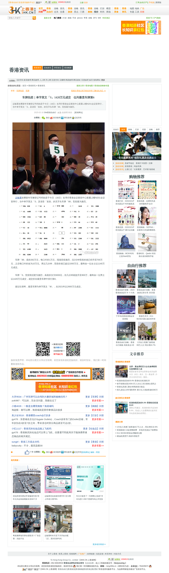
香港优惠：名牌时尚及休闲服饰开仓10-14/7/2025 (146, 204)
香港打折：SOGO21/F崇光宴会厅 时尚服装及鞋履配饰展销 (125, 204)
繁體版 (158, 2)
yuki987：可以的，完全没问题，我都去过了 (34, 400)
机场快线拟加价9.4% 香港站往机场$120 (133, 381)
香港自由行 (62, 569)
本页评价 (108, 554)
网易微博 (69, 80)
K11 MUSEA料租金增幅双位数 (129, 433)
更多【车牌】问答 (94, 396)
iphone (80, 18)
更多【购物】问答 (94, 406)
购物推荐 (136, 177)
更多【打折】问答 (94, 415)
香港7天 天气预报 (153, 18)
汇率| (138, 2)
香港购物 (79, 569)
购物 (69, 18)
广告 (142, 8)
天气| (146, 2)
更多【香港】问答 (94, 441)
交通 (62, 12)
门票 (82, 12)
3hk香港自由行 (50, 112)
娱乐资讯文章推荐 (122, 398)
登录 (86, 3)
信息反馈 (99, 554)
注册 (82, 3)
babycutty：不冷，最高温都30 (27, 445)
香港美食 (87, 569)
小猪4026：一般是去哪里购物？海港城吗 (33, 406)
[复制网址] (78, 112)
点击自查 (90, 563)
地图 (132, 8)
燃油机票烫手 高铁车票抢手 (128, 436)
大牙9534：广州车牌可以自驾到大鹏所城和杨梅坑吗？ (39, 396)
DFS (95, 18)
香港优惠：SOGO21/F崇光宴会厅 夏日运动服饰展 (125, 230)
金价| (142, 2)
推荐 (158, 129)
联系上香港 (63, 554)
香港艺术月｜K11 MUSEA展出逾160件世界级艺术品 (146, 319)
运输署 (18, 197)
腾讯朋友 (77, 80)
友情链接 (90, 554)
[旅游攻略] (120, 163)
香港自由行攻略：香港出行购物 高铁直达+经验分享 (125, 345)
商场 (108, 12)
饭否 (91, 80)
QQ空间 (20, 80)
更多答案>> (98, 400)
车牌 (27, 91)
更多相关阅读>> (99, 544)
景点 (76, 12)
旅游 (123, 129)
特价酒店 (106, 18)
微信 (45, 118)
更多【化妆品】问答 (93, 428)
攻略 (56, 8)
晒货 (108, 8)
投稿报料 (73, 554)
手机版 (151, 2)
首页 (41, 8)
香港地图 (89, 86)
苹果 (85, 18)
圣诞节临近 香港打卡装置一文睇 (138, 163)
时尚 (102, 12)
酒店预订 (95, 569)
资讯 (62, 8)
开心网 (48, 80)
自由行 (116, 129)
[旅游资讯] (120, 169)
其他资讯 (47, 68)
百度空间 (55, 80)
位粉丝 (58, 2)
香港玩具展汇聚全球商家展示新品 (131, 387)
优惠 (144, 129)
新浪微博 (27, 80)
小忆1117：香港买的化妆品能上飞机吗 (31, 428)
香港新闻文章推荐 (122, 362)
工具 (137, 12)
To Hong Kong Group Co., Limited (64, 560)
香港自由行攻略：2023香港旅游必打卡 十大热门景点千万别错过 (125, 293)
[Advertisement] (48, 42)
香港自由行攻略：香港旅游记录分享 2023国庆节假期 (146, 293)
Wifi (99, 18)
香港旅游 (71, 569)
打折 (102, 8)
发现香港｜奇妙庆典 (133, 166)
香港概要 (68, 68)
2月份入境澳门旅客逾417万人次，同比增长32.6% (137, 427)
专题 (132, 12)
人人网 (42, 80)
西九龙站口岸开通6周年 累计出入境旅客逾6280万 (137, 390)
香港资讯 (19, 70)
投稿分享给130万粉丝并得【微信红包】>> (88, 91)
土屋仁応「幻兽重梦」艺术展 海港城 (140, 169)
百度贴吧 (85, 80)
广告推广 (82, 554)
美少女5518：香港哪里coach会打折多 (31, 415)
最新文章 (47, 18)
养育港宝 (57, 68)
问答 (41, 12)
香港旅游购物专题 (101, 86)
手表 (74, 18)
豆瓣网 (62, 80)
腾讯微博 (35, 80)
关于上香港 (52, 554)
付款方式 (117, 554)
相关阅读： (15, 460)
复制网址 (97, 80)
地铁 (137, 8)
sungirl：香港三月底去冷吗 (25, 441)
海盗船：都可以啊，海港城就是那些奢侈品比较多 (37, 410)
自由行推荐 (136, 265)
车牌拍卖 (20, 91)
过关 (56, 12)
